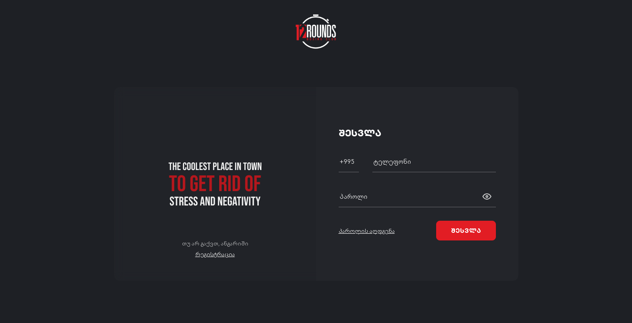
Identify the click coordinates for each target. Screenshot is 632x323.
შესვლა (466, 230)
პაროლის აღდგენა (367, 230)
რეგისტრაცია (215, 254)
